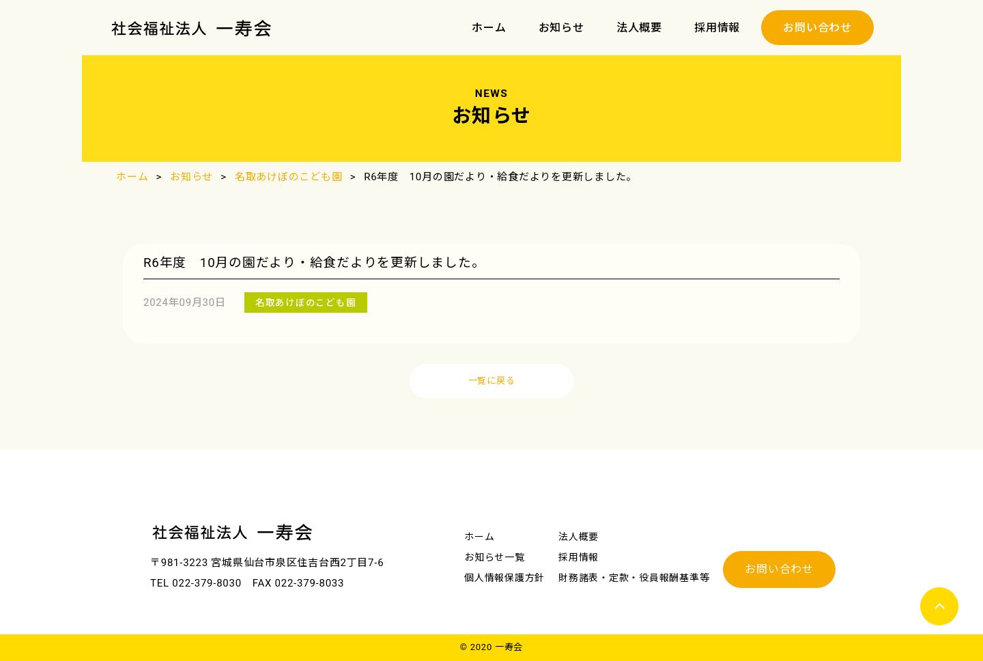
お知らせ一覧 (494, 557)
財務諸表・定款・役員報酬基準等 (633, 577)
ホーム (489, 27)
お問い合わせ (817, 27)
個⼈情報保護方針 (504, 577)
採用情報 (717, 27)
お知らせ (561, 27)
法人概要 (639, 27)
